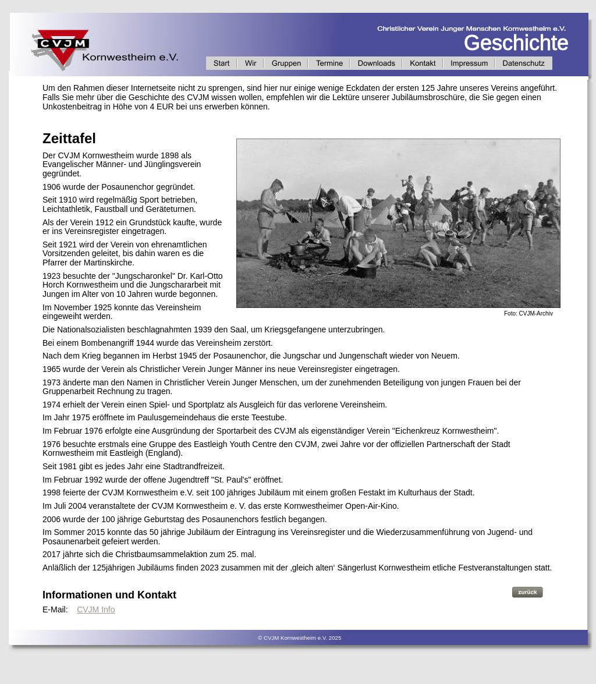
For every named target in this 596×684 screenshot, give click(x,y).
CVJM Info (96, 609)
